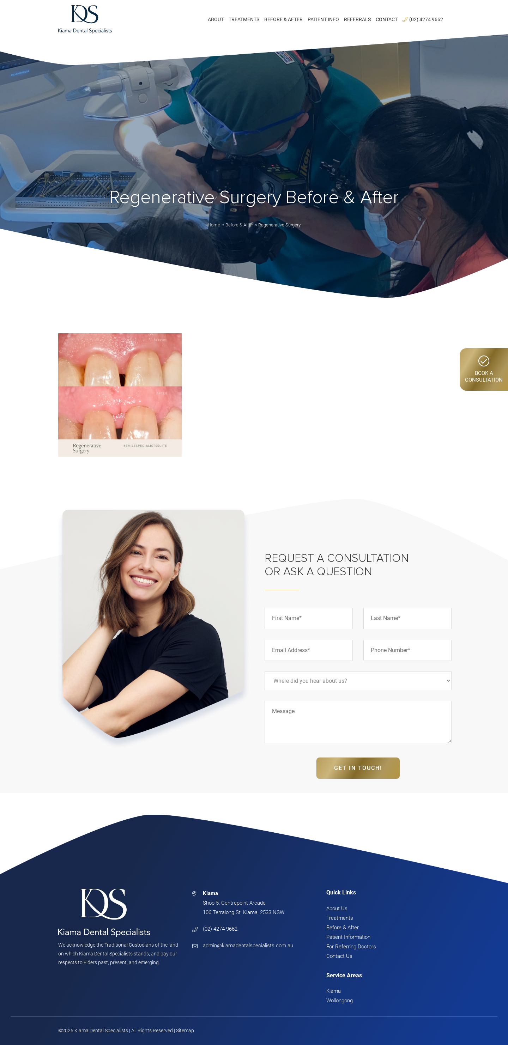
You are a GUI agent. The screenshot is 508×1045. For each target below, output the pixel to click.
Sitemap (185, 1030)
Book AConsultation (484, 369)
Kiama (333, 991)
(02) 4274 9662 (220, 929)
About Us (336, 908)
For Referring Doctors (351, 946)
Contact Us (339, 956)
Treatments (339, 918)
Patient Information (348, 937)
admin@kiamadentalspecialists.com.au (248, 945)
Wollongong (339, 1000)
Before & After (342, 927)
